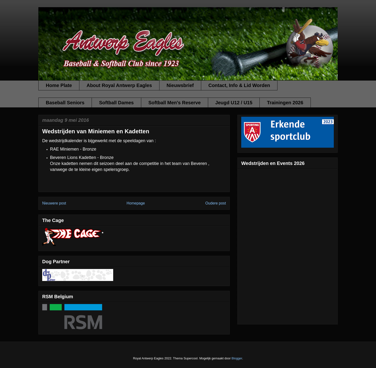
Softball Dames (116, 102)
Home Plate (59, 85)
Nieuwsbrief (180, 85)
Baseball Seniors (65, 102)
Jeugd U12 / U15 (234, 102)
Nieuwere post (54, 203)
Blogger (237, 358)
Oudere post (215, 203)
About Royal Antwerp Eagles (119, 85)
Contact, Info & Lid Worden (239, 85)
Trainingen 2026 (285, 102)
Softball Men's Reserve (174, 102)
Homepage (136, 203)
